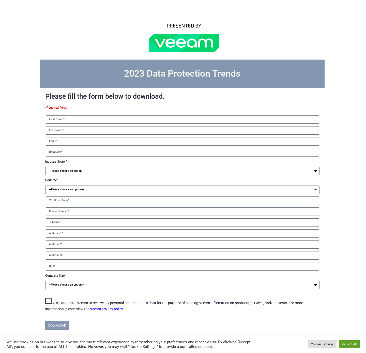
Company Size (55, 275)
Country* (51, 180)
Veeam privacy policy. (107, 309)
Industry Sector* (56, 161)
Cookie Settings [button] (322, 344)
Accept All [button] (349, 344)
